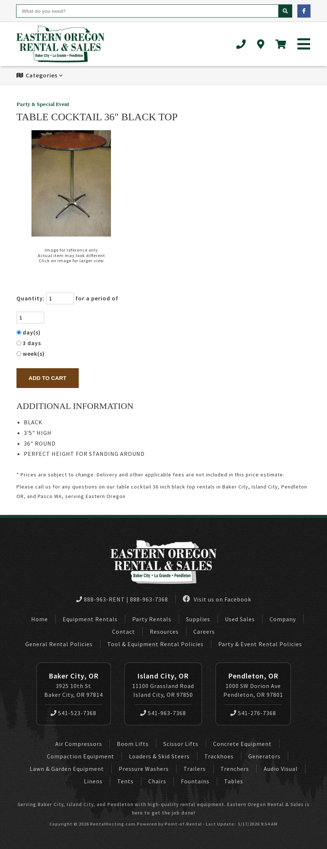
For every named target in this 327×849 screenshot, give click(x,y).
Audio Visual (281, 768)
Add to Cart (47, 378)
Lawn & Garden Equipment (67, 768)
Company (283, 619)
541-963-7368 (163, 713)
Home (39, 619)
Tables (233, 781)
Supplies (198, 619)
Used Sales (240, 619)
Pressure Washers (144, 768)
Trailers (194, 768)
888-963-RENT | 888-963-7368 (122, 599)
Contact (123, 631)
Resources (164, 631)
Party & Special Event (42, 104)
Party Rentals (151, 619)
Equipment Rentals (90, 619)
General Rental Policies (59, 644)
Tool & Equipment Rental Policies (155, 644)
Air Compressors (78, 743)
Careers (204, 631)
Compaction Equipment (80, 756)
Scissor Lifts (180, 743)
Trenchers (234, 768)
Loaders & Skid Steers (159, 756)
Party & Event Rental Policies (260, 644)
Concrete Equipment (242, 743)
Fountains (195, 781)
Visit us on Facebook (217, 599)
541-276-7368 (253, 713)
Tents (125, 781)
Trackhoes (219, 756)
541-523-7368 (73, 713)
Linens (93, 781)
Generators (264, 756)
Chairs (157, 781)
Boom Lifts (133, 743)
